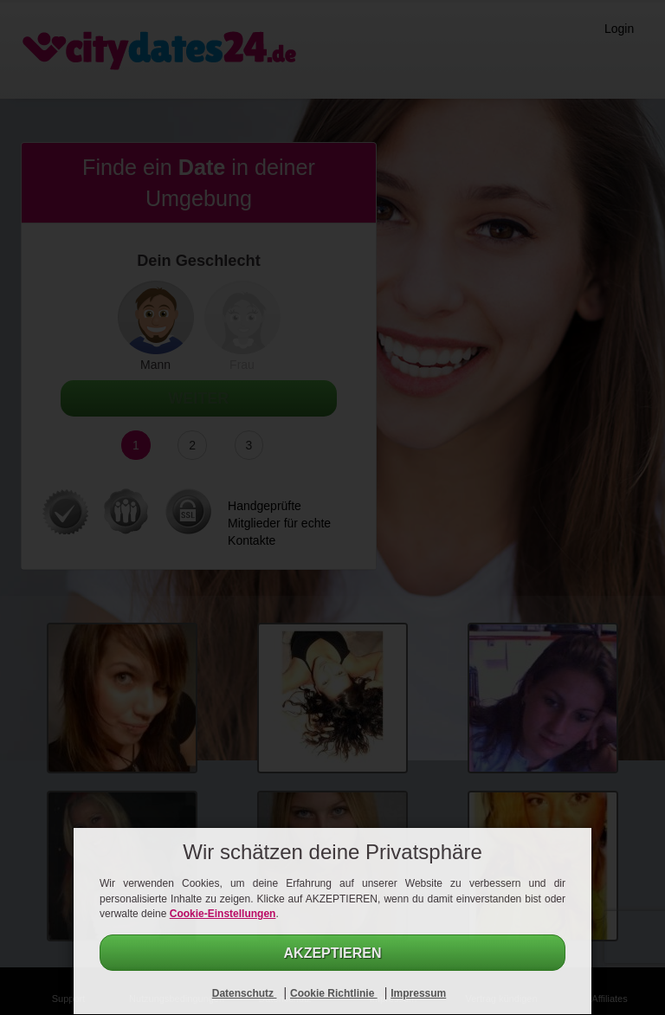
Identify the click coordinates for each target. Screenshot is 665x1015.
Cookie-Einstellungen (223, 914)
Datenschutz (244, 993)
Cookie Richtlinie (334, 993)
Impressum (418, 993)
